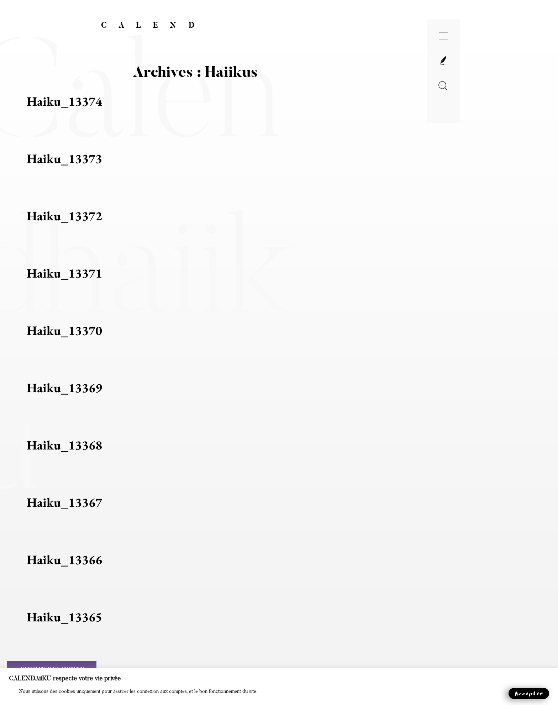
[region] (279, 686)
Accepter (529, 693)
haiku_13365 (64, 617)
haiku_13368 (64, 445)
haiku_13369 (64, 387)
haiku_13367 (64, 502)
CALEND (153, 25)
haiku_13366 (64, 559)
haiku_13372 (64, 215)
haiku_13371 (64, 273)
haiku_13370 (64, 330)
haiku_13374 (64, 101)
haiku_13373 (64, 158)
